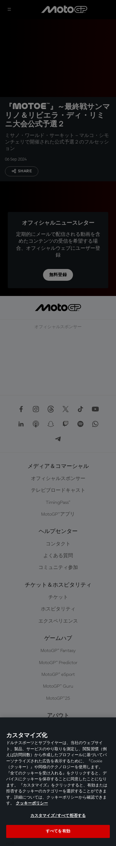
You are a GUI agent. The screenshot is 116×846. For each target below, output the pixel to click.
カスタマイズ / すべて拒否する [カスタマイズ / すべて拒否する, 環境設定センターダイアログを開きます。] (58, 816)
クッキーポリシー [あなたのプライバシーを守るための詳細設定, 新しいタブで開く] (32, 803)
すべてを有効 (58, 831)
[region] (58, 781)
